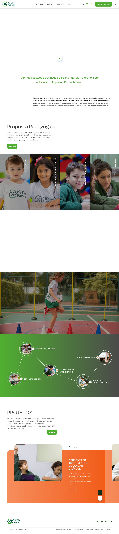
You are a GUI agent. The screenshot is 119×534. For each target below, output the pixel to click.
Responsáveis (60, 4)
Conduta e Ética (89, 529)
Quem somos (39, 4)
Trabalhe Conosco (99, 529)
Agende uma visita (103, 4)
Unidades (49, 4)
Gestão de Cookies (78, 529)
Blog (69, 4)
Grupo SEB (109, 529)
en (115, 4)
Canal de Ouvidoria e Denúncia (63, 529)
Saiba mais (12, 146)
